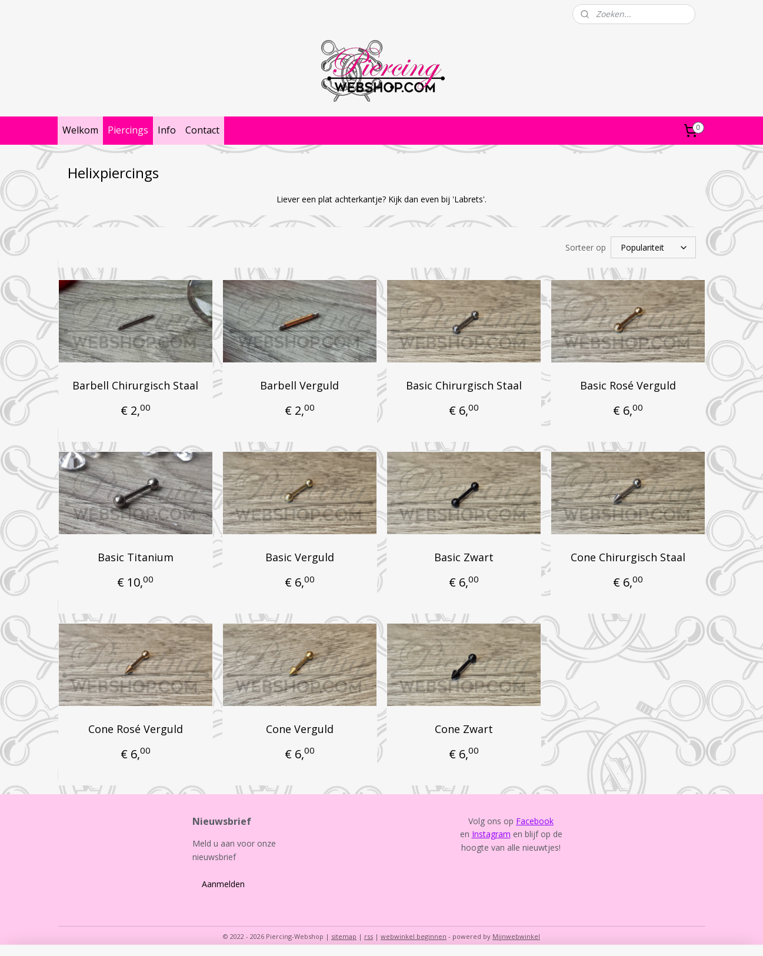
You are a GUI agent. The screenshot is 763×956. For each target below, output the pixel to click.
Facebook (535, 819)
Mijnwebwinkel (516, 934)
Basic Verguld (299, 555)
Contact (202, 130)
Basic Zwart (463, 555)
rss (368, 934)
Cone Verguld (299, 727)
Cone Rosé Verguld (135, 727)
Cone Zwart (463, 727)
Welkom (80, 130)
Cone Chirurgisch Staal (627, 555)
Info (167, 130)
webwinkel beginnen (414, 934)
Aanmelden (223, 882)
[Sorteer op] (653, 246)
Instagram (491, 832)
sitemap (343, 934)
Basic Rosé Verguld (627, 384)
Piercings (128, 130)
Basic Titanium (135, 555)
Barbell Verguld (299, 384)
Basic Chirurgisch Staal (463, 384)
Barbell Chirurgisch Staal (135, 384)
